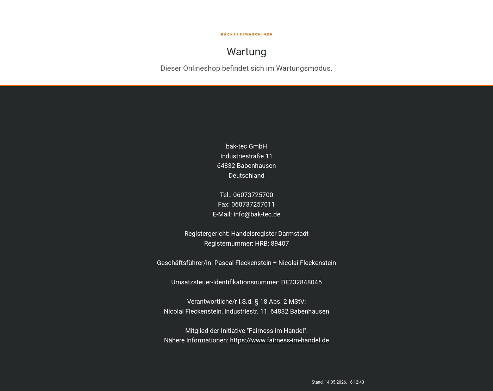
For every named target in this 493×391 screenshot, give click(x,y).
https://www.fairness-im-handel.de (279, 340)
